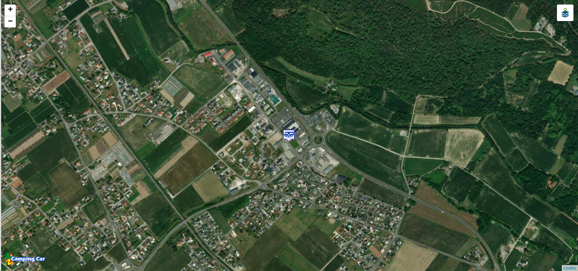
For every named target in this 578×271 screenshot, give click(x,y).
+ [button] (10, 10)
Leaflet (570, 268)
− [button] (10, 21)
